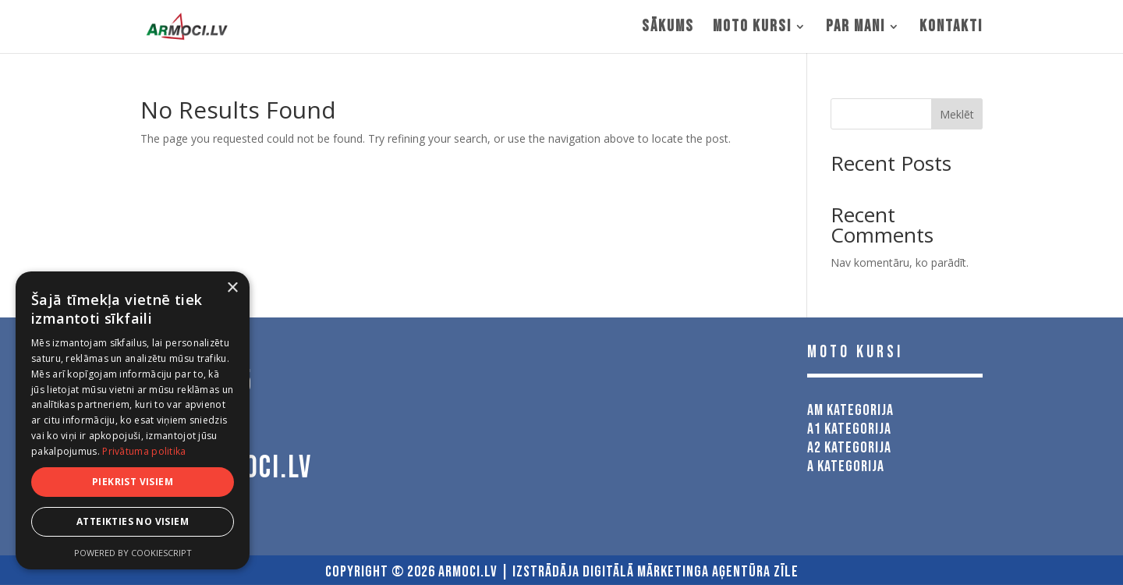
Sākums (668, 28)
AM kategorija (850, 410)
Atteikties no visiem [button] (132, 521)
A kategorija (845, 466)
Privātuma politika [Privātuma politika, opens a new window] (144, 451)
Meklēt (957, 114)
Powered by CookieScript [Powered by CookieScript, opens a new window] (133, 552)
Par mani (855, 28)
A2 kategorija (849, 447)
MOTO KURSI (752, 28)
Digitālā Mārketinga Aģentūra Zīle (691, 571)
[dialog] (133, 420)
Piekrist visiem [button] (132, 481)
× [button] (232, 288)
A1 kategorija (849, 429)
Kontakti (951, 28)
